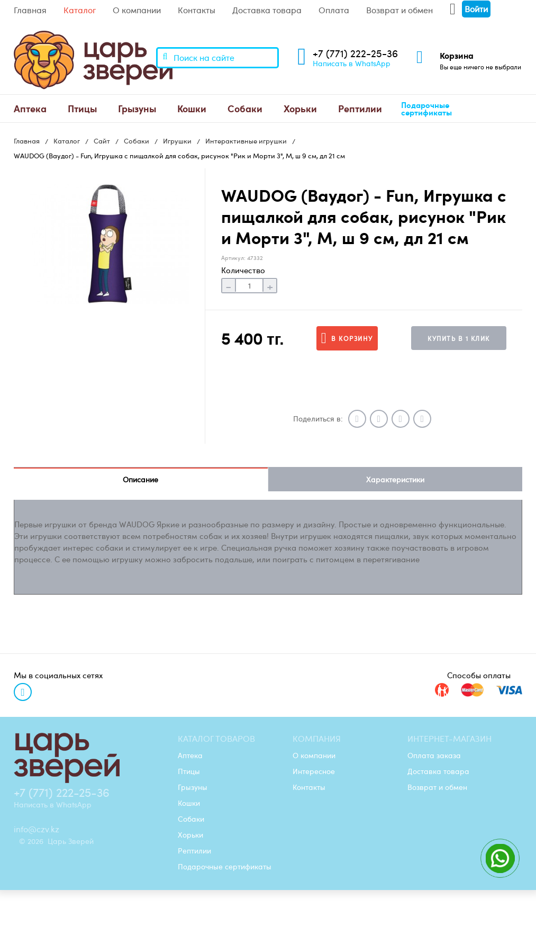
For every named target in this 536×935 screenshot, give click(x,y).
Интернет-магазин (449, 738)
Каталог (79, 10)
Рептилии (360, 108)
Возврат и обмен (399, 10)
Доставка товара (267, 10)
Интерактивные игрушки (246, 141)
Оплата (334, 10)
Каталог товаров (216, 738)
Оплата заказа (434, 755)
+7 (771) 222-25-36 (355, 53)
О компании (137, 10)
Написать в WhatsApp (351, 63)
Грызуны (137, 108)
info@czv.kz (36, 829)
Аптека (30, 108)
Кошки (191, 108)
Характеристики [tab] (395, 479)
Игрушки (177, 141)
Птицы (82, 108)
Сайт (102, 141)
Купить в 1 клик (459, 338)
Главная (30, 10)
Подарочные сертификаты (426, 109)
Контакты (196, 10)
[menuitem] (30, 108)
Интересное (314, 771)
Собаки (245, 108)
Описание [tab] (140, 479)
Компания (317, 738)
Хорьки (300, 108)
